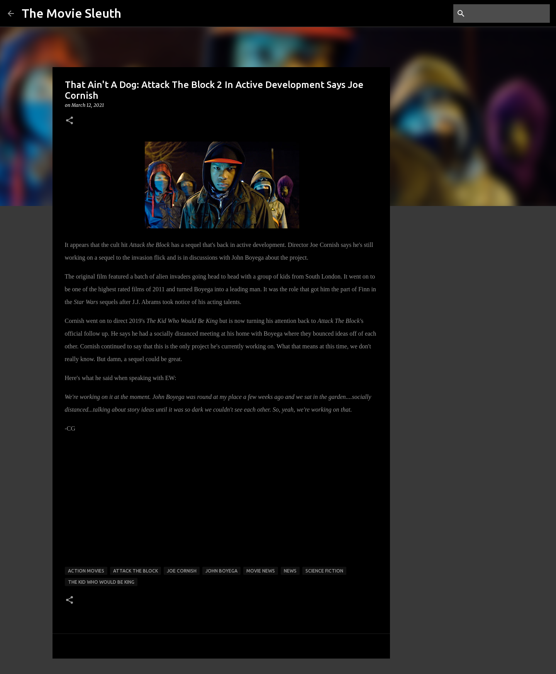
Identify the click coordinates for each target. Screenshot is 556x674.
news (290, 570)
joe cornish (182, 570)
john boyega (221, 570)
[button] (69, 121)
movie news (260, 570)
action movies (86, 570)
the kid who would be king (101, 581)
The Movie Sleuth (71, 13)
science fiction (324, 570)
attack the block (135, 570)
